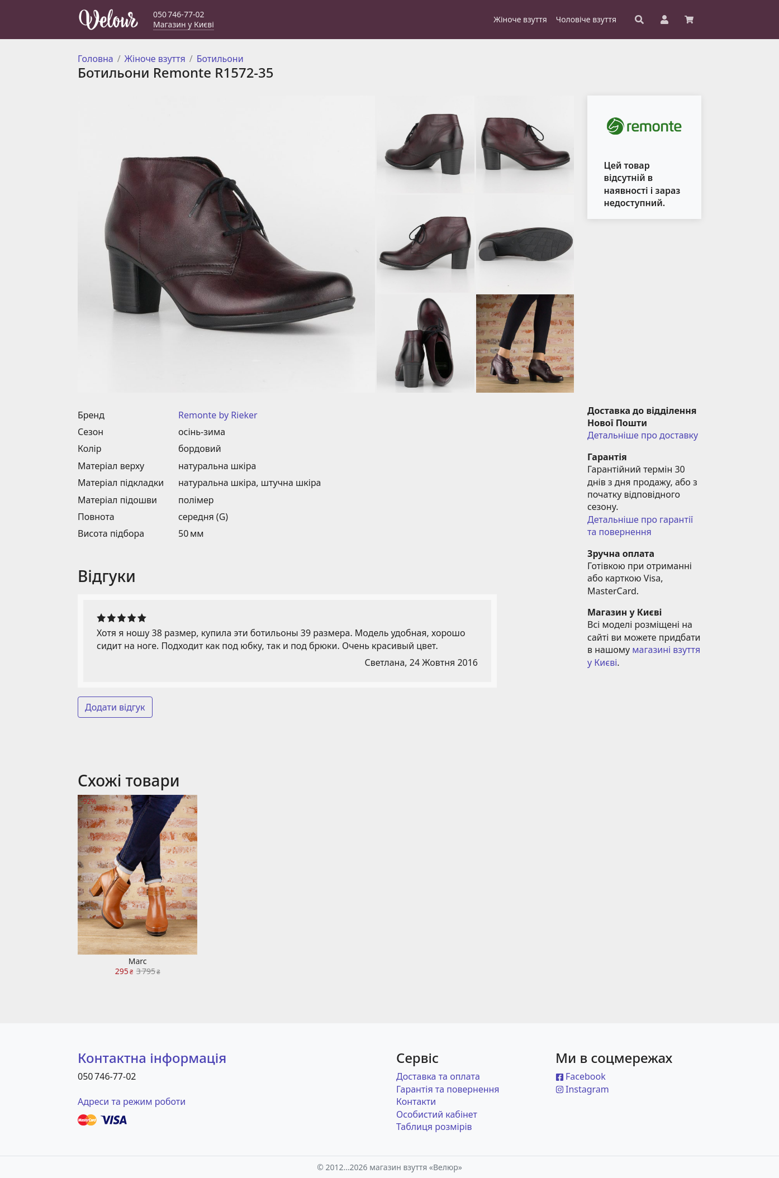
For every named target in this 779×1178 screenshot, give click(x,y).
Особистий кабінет (436, 1114)
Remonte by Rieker (218, 415)
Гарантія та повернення (448, 1089)
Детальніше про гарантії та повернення (641, 525)
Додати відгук (115, 707)
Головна (95, 59)
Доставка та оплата (438, 1076)
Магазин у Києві (183, 24)
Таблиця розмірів (434, 1126)
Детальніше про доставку (642, 435)
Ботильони (220, 59)
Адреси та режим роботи (132, 1101)
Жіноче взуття (155, 59)
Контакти (416, 1101)
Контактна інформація (152, 1057)
